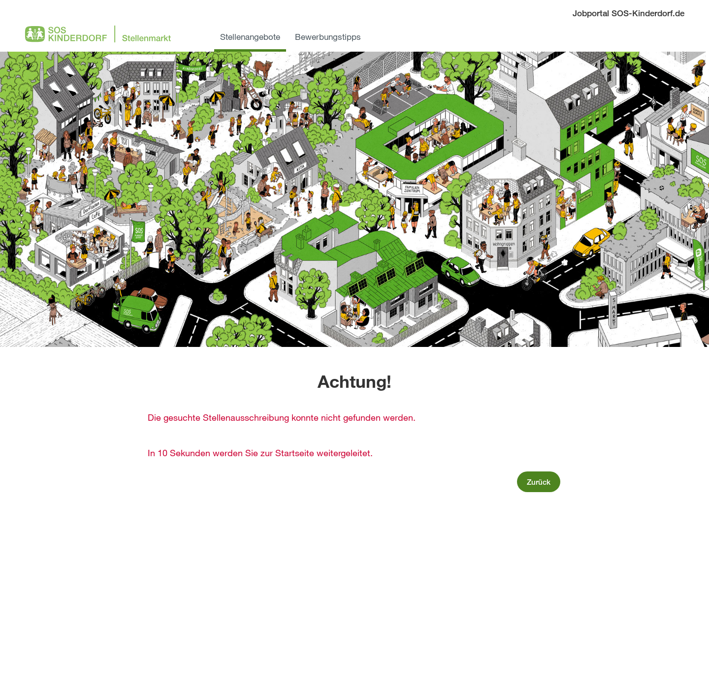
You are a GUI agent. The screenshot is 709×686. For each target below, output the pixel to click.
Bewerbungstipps (328, 36)
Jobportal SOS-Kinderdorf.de (628, 13)
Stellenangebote (250, 36)
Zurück (538, 481)
